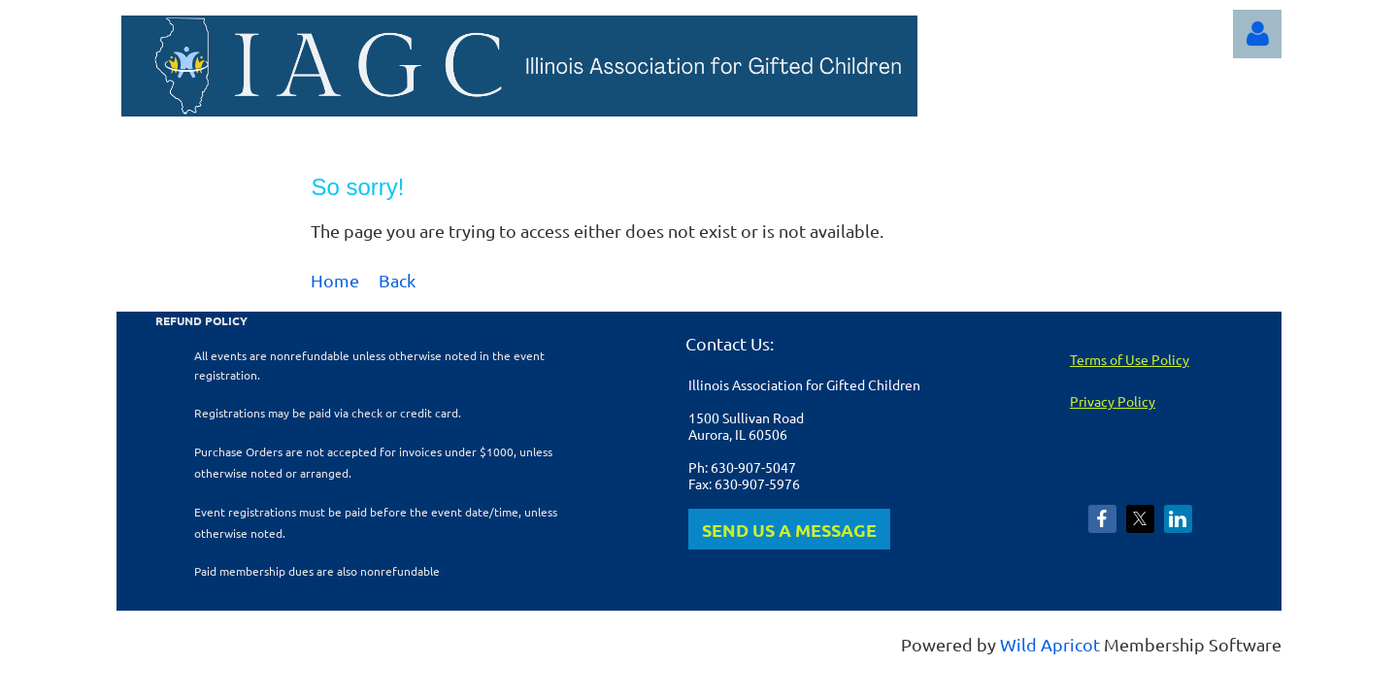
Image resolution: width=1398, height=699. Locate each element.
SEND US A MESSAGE (789, 529)
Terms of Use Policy (1129, 359)
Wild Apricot (1050, 644)
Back (397, 280)
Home (335, 280)
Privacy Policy (1112, 401)
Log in (1257, 34)
